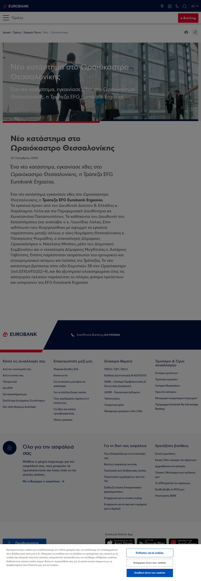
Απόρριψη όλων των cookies (149, 562)
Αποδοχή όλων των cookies (149, 572)
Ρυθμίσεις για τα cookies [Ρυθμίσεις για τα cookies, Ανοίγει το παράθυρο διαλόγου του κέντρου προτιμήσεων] (150, 552)
